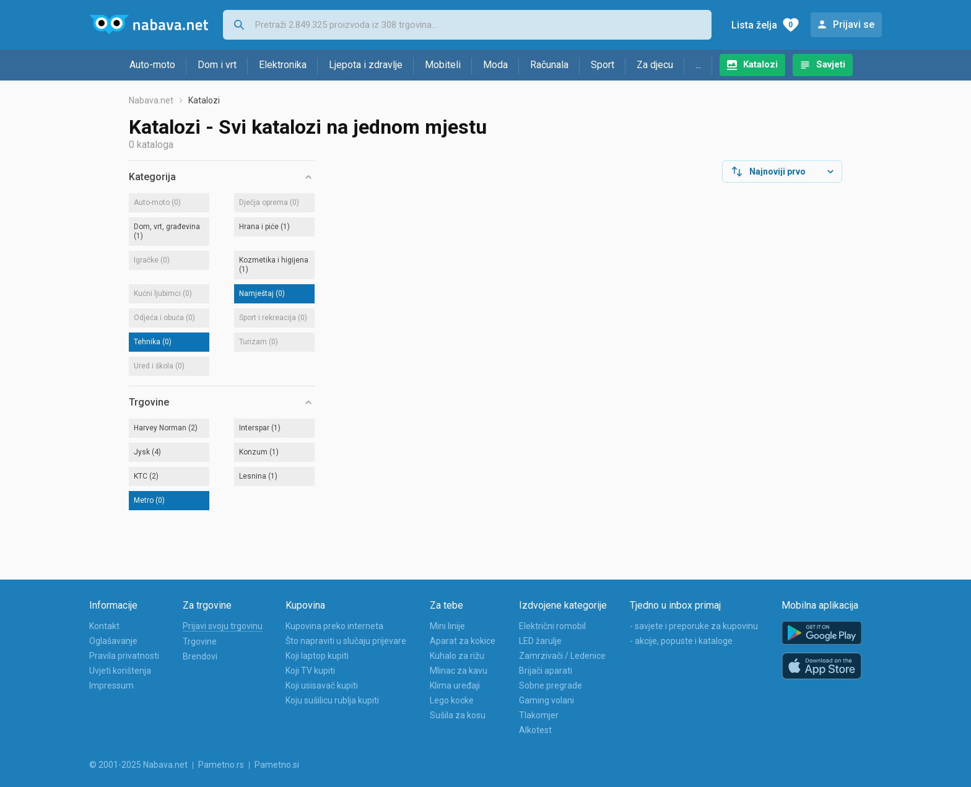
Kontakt (104, 626)
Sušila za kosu (458, 715)
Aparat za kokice (462, 641)
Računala (549, 65)
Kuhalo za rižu (457, 656)
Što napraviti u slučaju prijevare (345, 641)
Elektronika (283, 65)
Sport (602, 65)
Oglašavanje (113, 641)
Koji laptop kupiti (317, 656)
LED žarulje (540, 641)
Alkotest (535, 730)
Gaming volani (546, 700)
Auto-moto (152, 65)
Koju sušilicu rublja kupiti (332, 700)
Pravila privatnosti (124, 656)
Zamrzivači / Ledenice (562, 656)
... (698, 65)
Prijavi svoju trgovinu (223, 626)
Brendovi (200, 656)
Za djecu (655, 65)
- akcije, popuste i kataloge (681, 641)
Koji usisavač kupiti (321, 685)
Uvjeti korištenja (120, 671)
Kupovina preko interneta (334, 626)
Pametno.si (277, 765)
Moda (495, 65)
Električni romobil (552, 626)
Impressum (111, 685)
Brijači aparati (545, 671)
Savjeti (830, 64)
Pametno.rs (221, 765)
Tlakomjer (539, 715)
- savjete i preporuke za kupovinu (694, 626)
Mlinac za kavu (458, 671)
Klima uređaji (455, 685)
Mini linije (447, 626)
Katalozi (760, 64)
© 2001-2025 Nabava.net (138, 765)
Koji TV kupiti (310, 671)
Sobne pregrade (550, 685)
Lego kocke (452, 700)
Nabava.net (151, 100)
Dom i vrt (217, 65)
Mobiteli (443, 65)
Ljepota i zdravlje (366, 65)
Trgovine (200, 641)
